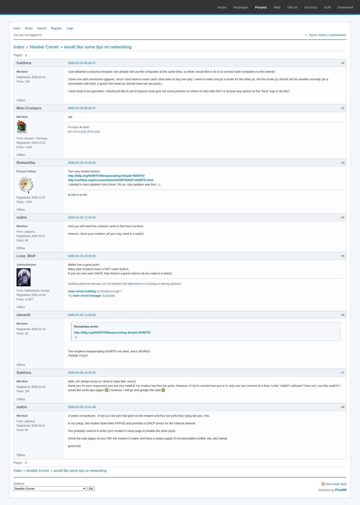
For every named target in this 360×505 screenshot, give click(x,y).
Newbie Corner (44, 46)
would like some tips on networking (98, 46)
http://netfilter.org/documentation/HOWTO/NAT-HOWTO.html (110, 180)
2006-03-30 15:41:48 (82, 407)
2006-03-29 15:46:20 (82, 162)
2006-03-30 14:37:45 (82, 372)
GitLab (292, 7)
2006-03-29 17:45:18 (82, 217)
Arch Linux (25, 6)
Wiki (277, 7)
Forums (261, 7)
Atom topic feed (336, 484)
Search (41, 28)
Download (345, 7)
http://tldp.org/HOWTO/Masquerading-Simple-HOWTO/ (106, 175)
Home (222, 7)
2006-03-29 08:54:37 (82, 63)
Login (70, 28)
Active (322, 35)
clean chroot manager (87, 295)
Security (310, 7)
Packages (240, 7)
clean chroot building (82, 291)
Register (56, 28)
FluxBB (340, 490)
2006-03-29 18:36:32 (82, 256)
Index (17, 28)
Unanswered (337, 35)
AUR (327, 7)
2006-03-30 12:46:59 (82, 315)
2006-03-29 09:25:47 (82, 108)
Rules (29, 28)
